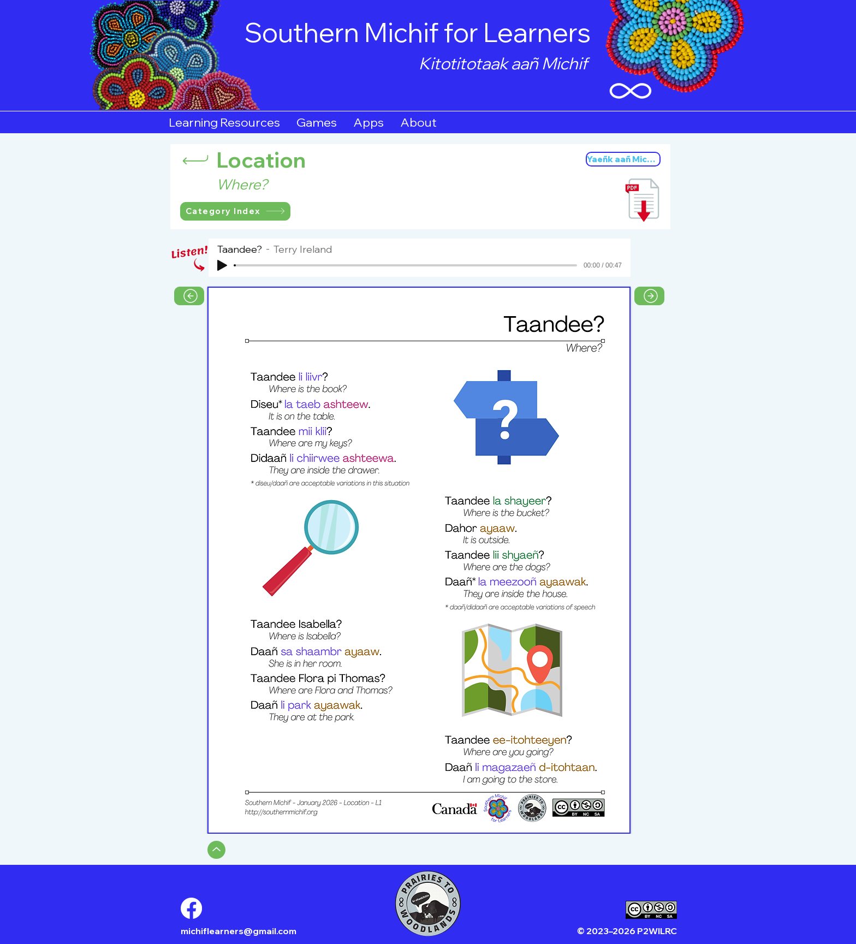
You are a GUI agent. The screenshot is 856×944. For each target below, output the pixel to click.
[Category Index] (235, 211)
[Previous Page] (189, 296)
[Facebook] (191, 908)
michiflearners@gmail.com (238, 930)
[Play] (222, 265)
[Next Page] (649, 296)
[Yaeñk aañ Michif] (623, 159)
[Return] (195, 159)
